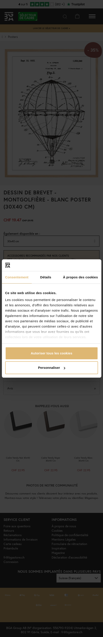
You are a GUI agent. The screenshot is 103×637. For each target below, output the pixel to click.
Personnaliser (51, 367)
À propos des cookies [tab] (80, 277)
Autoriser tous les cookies (51, 353)
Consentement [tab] (16, 277)
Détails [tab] (45, 277)
